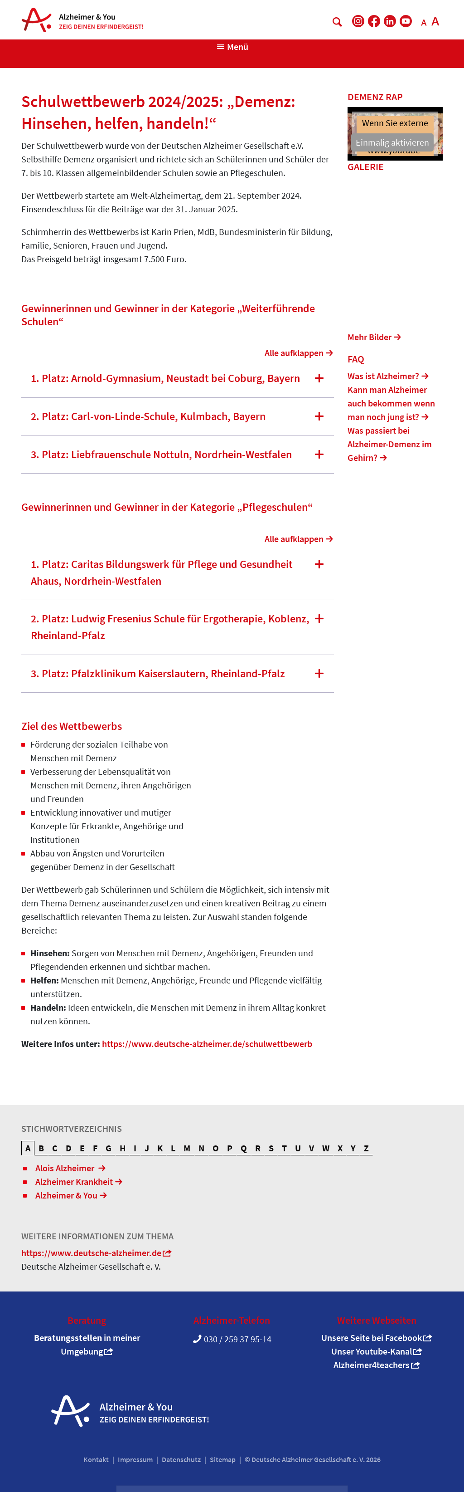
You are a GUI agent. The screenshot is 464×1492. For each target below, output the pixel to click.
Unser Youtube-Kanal (371, 1351)
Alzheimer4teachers (372, 1364)
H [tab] (123, 1148)
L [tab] (173, 1148)
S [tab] (271, 1148)
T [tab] (284, 1148)
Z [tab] (366, 1148)
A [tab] (27, 1148)
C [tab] (55, 1148)
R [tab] (258, 1148)
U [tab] (298, 1148)
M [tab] (187, 1148)
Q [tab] (244, 1148)
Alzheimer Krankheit (74, 1181)
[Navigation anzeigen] (232, 46)
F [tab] (95, 1148)
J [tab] (147, 1148)
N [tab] (201, 1148)
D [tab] (69, 1148)
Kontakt (96, 1459)
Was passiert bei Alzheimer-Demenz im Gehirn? (390, 445)
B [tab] (41, 1148)
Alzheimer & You (66, 1195)
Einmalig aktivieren (392, 142)
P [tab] (229, 1148)
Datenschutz (181, 1459)
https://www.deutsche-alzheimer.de (91, 1252)
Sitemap (223, 1459)
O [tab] (216, 1148)
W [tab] (325, 1148)
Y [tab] (353, 1148)
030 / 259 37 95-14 (237, 1339)
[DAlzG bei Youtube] (406, 21)
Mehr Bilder (370, 337)
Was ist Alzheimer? (383, 377)
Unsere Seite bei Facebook (371, 1337)
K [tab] (160, 1148)
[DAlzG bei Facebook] (374, 21)
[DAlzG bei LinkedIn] (390, 21)
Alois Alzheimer (65, 1168)
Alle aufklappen (294, 352)
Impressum (135, 1459)
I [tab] (135, 1148)
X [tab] (340, 1148)
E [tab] (82, 1148)
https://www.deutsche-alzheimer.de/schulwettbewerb (207, 1043)
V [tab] (311, 1148)
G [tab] (108, 1148)
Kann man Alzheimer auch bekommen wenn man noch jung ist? (391, 404)
